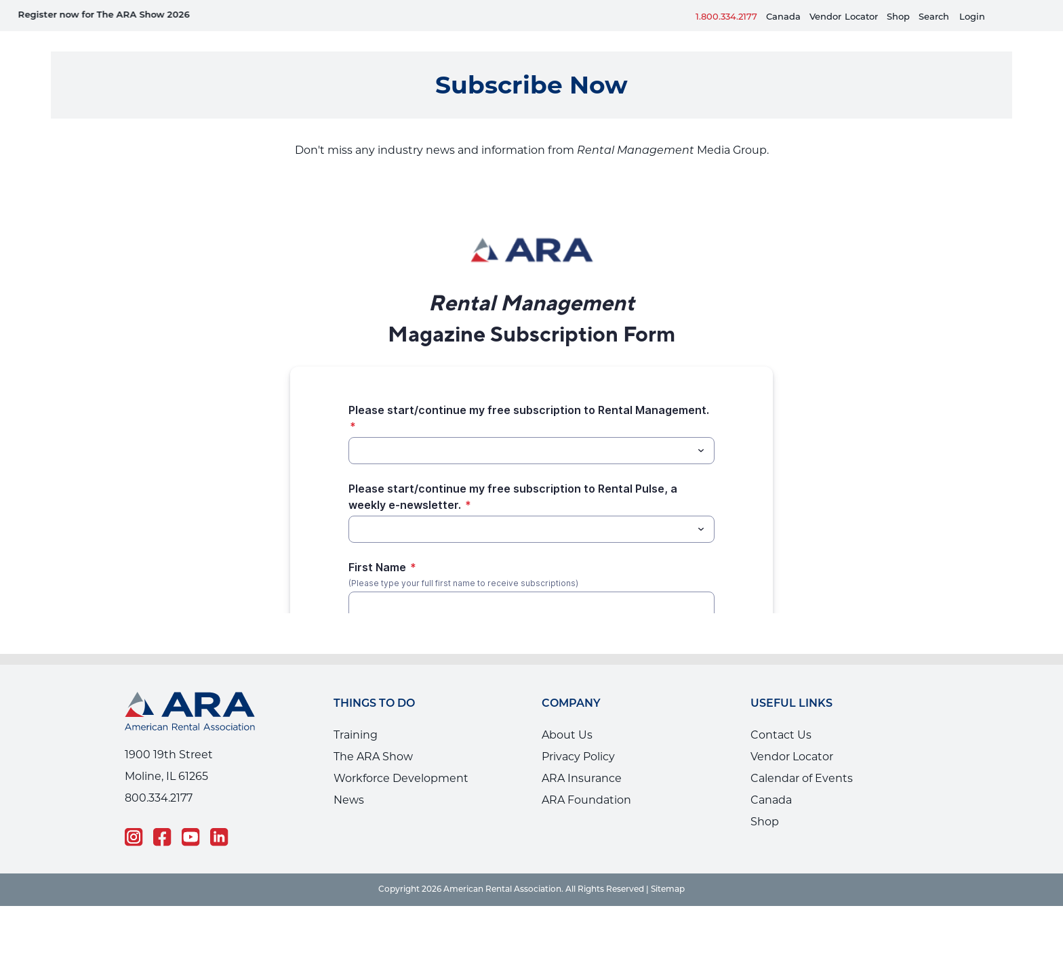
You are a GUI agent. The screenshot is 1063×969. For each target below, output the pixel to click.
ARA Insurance (582, 757)
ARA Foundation (586, 779)
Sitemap (668, 869)
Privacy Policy (578, 736)
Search (934, 17)
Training (356, 714)
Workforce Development (401, 757)
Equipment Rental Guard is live (237, 15)
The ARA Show (373, 736)
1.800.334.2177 (726, 17)
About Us (567, 714)
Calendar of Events (801, 757)
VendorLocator (843, 17)
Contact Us (780, 714)
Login (972, 17)
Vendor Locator (791, 736)
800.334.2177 (159, 777)
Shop (898, 17)
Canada (783, 17)
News (349, 779)
